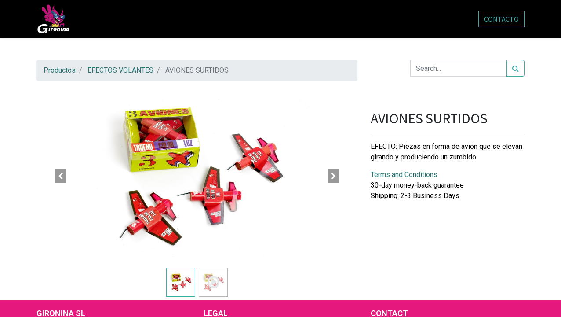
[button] (60, 176)
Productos (60, 70)
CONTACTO (501, 19)
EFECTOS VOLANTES (120, 70)
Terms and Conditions (404, 174)
